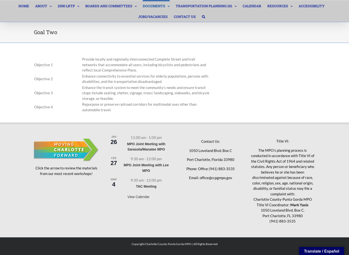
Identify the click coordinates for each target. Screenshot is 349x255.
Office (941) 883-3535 (216, 169)
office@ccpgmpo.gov (216, 177)
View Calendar (138, 197)
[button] (203, 16)
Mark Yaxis (299, 205)
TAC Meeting (146, 186)
